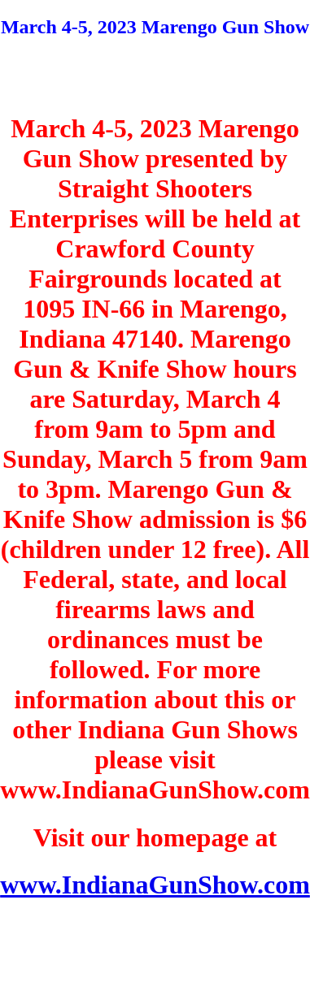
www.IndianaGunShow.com (155, 884)
